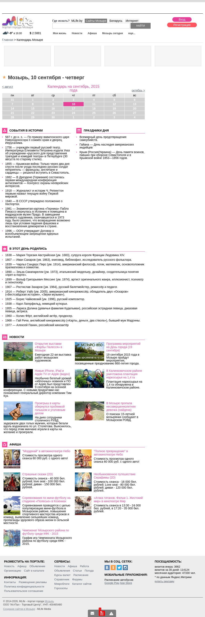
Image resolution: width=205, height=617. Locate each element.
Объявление (37, 566)
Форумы (77, 579)
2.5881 (35, 33)
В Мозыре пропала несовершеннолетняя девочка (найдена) (121, 406)
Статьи (77, 570)
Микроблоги (61, 583)
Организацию (12, 570)
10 (73, 104)
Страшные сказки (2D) (37, 474)
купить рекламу (164, 581)
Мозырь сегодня (112, 33)
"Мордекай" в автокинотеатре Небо (46, 451)
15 (33, 108)
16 (53, 108)
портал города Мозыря (18, 26)
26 (114, 113)
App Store (126, 583)
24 (73, 113)
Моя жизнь (59, 33)
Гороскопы (61, 588)
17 (73, 108)
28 (12, 117)
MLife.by (76, 20)
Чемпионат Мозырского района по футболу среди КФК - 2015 (45, 532)
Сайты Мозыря (96, 20)
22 (33, 113)
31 (12, 99)
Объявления (62, 570)
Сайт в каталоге (34, 570)
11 (94, 104)
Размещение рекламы (33, 582)
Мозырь (49, 601)
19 (114, 108)
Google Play (112, 583)
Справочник (61, 579)
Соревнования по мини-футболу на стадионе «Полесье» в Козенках (46, 499)
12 (114, 104)
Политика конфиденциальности (24, 586)
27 (134, 113)
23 (53, 113)
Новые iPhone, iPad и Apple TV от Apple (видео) (52, 372)
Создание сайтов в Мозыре (19, 609)
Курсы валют (62, 575)
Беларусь (115, 20)
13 (134, 104)
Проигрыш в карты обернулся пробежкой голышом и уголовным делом (50, 408)
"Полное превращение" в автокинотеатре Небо (111, 452)
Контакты (10, 582)
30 (53, 117)
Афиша (92, 33)
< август (7, 86)
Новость (9, 566)
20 (134, 108)
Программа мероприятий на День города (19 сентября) (123, 347)
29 (33, 117)
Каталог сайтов (82, 583)
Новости (77, 33)
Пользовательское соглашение (23, 590)
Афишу (22, 566)
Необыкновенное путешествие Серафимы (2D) (115, 475)
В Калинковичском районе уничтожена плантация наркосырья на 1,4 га (124, 374)
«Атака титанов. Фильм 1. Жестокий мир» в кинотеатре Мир (118, 499)
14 (12, 108)
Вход (182, 19)
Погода (89, 570)
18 (94, 108)
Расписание (80, 575)
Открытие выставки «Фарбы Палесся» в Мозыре (48, 347)
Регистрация (182, 25)
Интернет (132, 20)
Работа (84, 566)
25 (94, 113)
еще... (131, 33)
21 (12, 113)
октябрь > (138, 90)
